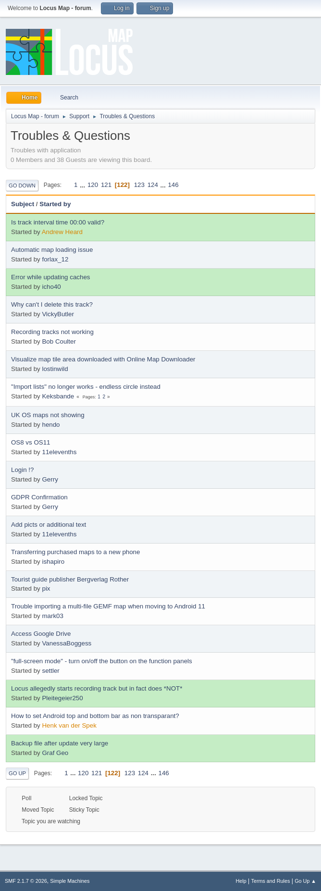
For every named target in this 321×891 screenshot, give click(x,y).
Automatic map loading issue (52, 249)
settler (50, 670)
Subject (22, 204)
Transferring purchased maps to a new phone (75, 552)
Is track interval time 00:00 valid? (57, 222)
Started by (55, 204)
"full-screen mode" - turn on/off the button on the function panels (101, 661)
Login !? (22, 469)
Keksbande (58, 396)
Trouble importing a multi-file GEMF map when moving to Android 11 (108, 606)
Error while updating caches (50, 277)
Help (241, 881)
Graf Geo (55, 752)
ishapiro (53, 561)
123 (139, 184)
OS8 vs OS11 (30, 442)
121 (106, 184)
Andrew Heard (62, 231)
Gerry (50, 479)
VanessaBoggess (66, 643)
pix (46, 588)
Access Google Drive (41, 633)
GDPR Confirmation (39, 497)
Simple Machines (69, 881)
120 (92, 184)
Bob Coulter (58, 341)
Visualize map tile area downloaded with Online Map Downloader (103, 359)
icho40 (51, 286)
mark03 (52, 615)
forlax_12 (55, 259)
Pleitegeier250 (62, 698)
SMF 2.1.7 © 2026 (26, 881)
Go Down (22, 185)
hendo (51, 424)
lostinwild (55, 368)
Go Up (17, 773)
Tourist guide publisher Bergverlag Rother (70, 579)
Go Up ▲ (305, 881)
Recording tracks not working (52, 331)
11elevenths (59, 452)
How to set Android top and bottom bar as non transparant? (95, 715)
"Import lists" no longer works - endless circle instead (85, 386)
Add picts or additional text (48, 524)
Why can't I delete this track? (52, 304)
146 (173, 184)
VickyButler (58, 314)
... (83, 184)
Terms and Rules (270, 881)
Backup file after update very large (59, 743)
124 (153, 184)
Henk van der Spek (69, 725)
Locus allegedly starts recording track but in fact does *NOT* (96, 688)
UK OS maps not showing (48, 415)
